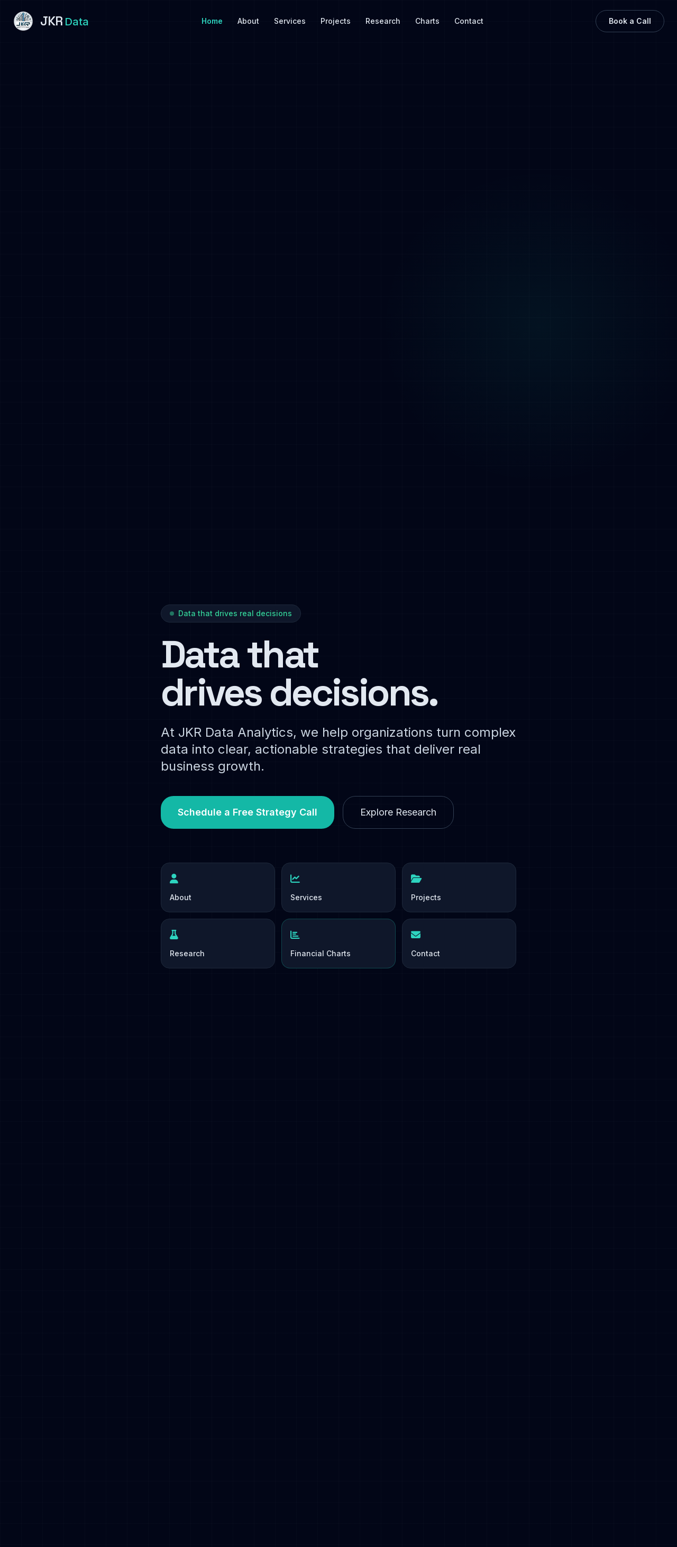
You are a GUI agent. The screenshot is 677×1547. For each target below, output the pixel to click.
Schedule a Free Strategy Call (247, 812)
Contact (468, 20)
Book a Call (630, 20)
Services (290, 20)
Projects (336, 20)
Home (212, 20)
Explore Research (398, 812)
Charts (427, 20)
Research (382, 20)
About (248, 20)
